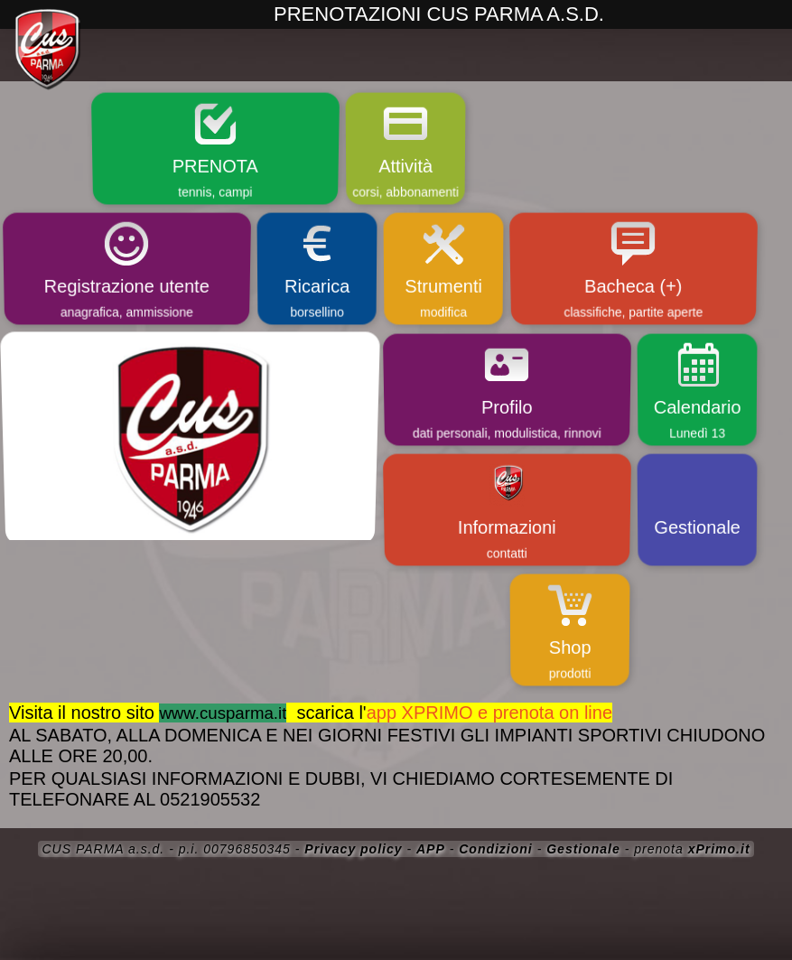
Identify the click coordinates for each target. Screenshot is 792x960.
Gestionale (583, 849)
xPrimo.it (719, 849)
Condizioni (496, 849)
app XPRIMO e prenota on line (489, 712)
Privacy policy (353, 849)
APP (430, 849)
